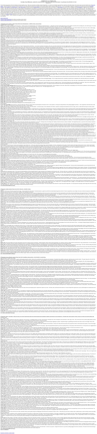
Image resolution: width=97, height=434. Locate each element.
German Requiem (14, 7)
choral (22, 7)
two (5, 7)
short (19, 7)
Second (7, 14)
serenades (8, 7)
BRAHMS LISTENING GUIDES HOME (7, 432)
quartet (2, 6)
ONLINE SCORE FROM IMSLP (6, 19)
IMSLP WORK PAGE (4, 18)
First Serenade (79, 7)
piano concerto (60, 7)
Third (11, 14)
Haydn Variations (36, 7)
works (24, 7)
